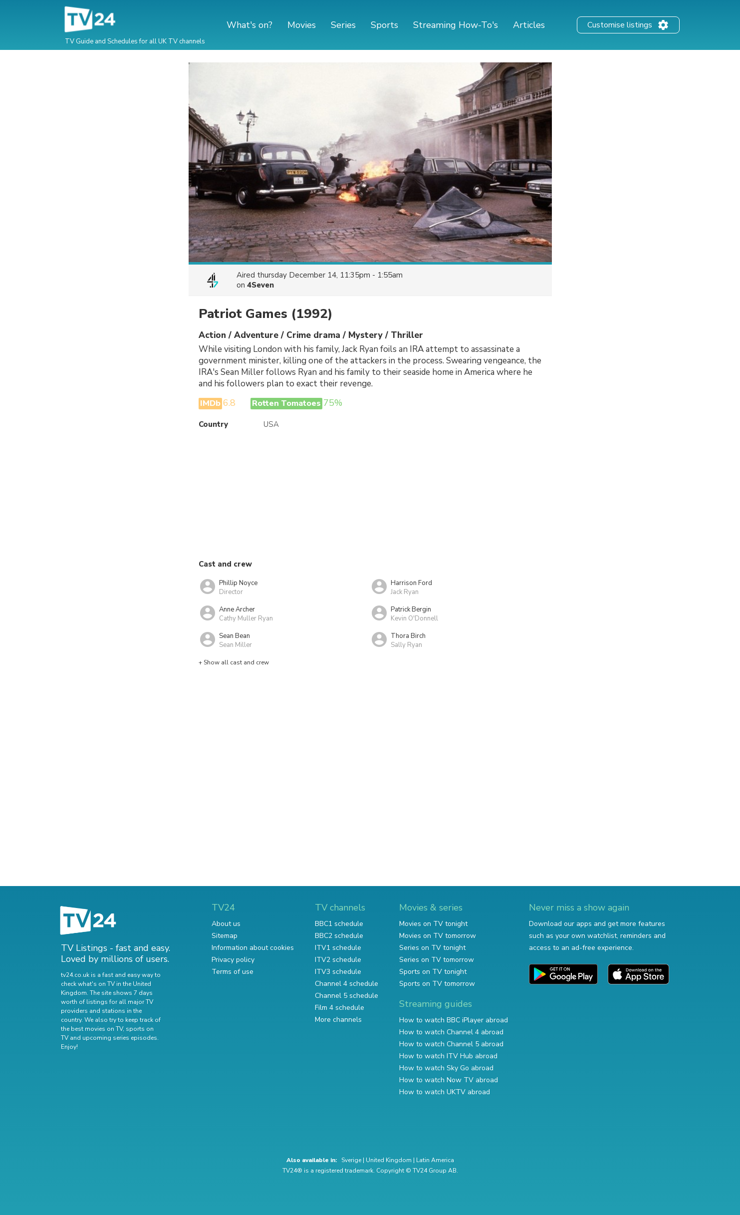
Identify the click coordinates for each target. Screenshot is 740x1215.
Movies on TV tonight (433, 923)
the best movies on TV (92, 1029)
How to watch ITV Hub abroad (448, 1056)
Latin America (435, 1160)
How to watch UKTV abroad (444, 1092)
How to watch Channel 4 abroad (451, 1032)
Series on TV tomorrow (436, 959)
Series (343, 25)
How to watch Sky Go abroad (446, 1068)
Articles (529, 25)
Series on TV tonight (432, 947)
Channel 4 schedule (346, 983)
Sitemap (225, 935)
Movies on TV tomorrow (437, 935)
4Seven (260, 285)
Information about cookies (253, 947)
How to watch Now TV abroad (448, 1080)
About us (226, 923)
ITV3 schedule (338, 971)
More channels (338, 1019)
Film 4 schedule (339, 1007)
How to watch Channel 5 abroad (451, 1044)
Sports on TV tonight (433, 971)
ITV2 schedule (338, 959)
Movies (301, 25)
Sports (384, 25)
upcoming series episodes (119, 1038)
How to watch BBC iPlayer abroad (453, 1020)
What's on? (249, 25)
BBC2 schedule (339, 935)
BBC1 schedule (339, 923)
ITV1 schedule (338, 947)
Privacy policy (233, 959)
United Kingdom (389, 1160)
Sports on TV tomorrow (437, 983)
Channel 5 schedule (346, 995)
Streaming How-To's (455, 25)
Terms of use (232, 971)
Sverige (351, 1160)
